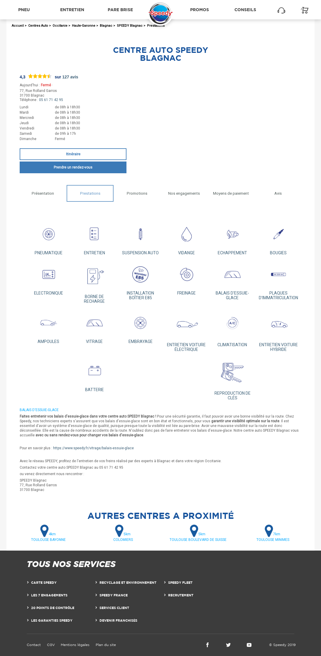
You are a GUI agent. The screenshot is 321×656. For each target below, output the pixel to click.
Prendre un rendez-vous (73, 167)
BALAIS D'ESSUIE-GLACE (232, 280)
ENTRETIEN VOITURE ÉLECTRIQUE (186, 331)
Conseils (245, 9)
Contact (34, 645)
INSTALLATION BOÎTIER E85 (140, 280)
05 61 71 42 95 (51, 100)
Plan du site (106, 645)
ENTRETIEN (95, 238)
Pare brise (120, 9)
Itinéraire (73, 154)
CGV (51, 645)
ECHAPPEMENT (232, 238)
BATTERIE (95, 375)
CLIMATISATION (232, 328)
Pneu (24, 9)
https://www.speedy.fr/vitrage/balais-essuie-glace (93, 448)
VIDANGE (186, 238)
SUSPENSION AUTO (140, 238)
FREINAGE (186, 278)
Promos (199, 9)
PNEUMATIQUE (48, 238)
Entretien (72, 9)
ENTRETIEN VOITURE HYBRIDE (278, 331)
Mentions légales (75, 645)
